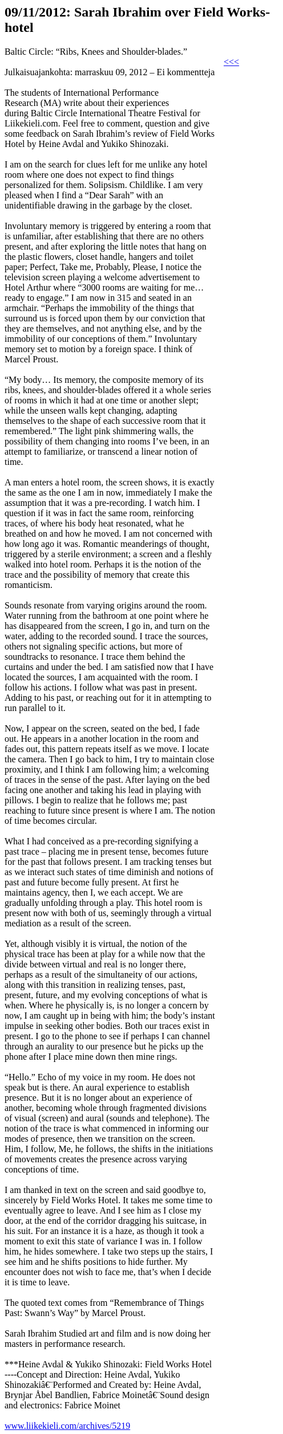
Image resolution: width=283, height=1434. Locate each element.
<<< (231, 62)
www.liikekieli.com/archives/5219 (67, 1426)
